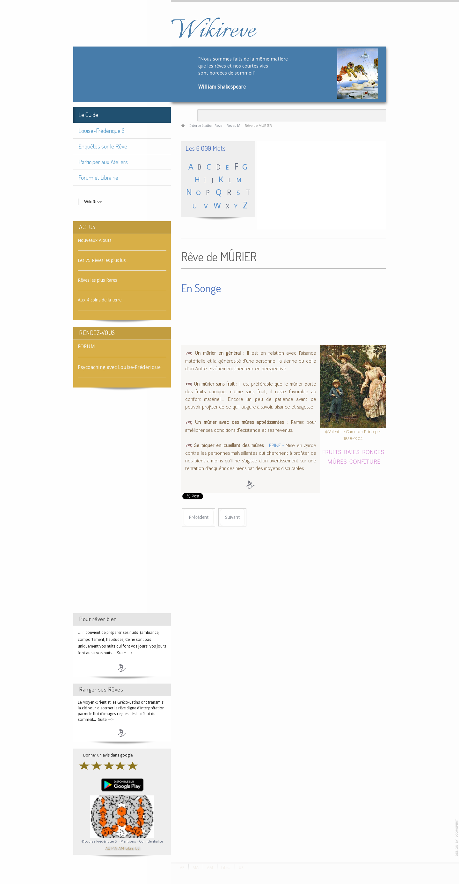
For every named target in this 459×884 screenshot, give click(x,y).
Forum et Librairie (98, 177)
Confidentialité (151, 841)
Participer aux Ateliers (103, 161)
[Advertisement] (122, 506)
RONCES (373, 452)
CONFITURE (364, 461)
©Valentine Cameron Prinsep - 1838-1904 (353, 435)
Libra (129, 847)
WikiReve (93, 201)
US (137, 847)
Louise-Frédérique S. (102, 130)
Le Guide (88, 114)
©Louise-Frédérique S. (100, 841)
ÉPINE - (277, 445)
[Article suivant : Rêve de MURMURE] (232, 517)
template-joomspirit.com (456, 838)
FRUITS (331, 452)
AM (121, 847)
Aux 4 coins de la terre (99, 299)
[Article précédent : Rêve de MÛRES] (199, 517)
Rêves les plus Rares (97, 280)
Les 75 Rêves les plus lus (102, 260)
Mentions (128, 841)
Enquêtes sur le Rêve (102, 146)
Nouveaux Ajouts (94, 240)
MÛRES (337, 461)
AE (107, 847)
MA (114, 847)
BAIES (352, 452)
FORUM (86, 347)
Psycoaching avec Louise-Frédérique (119, 367)
